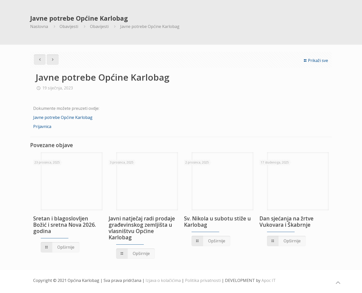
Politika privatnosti (203, 280)
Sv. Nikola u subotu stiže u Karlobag (217, 221)
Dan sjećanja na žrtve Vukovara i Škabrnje (286, 221)
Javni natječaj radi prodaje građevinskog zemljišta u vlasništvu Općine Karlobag (142, 228)
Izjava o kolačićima (163, 280)
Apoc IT (268, 280)
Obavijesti (69, 26)
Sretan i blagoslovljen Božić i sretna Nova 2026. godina (64, 225)
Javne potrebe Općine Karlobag (149, 26)
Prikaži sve (315, 60)
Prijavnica (42, 126)
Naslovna (39, 26)
